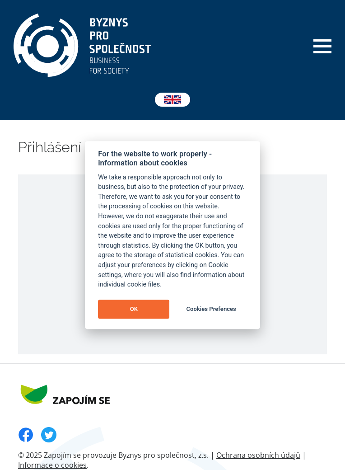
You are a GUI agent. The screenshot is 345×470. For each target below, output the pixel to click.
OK (134, 309)
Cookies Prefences (211, 309)
